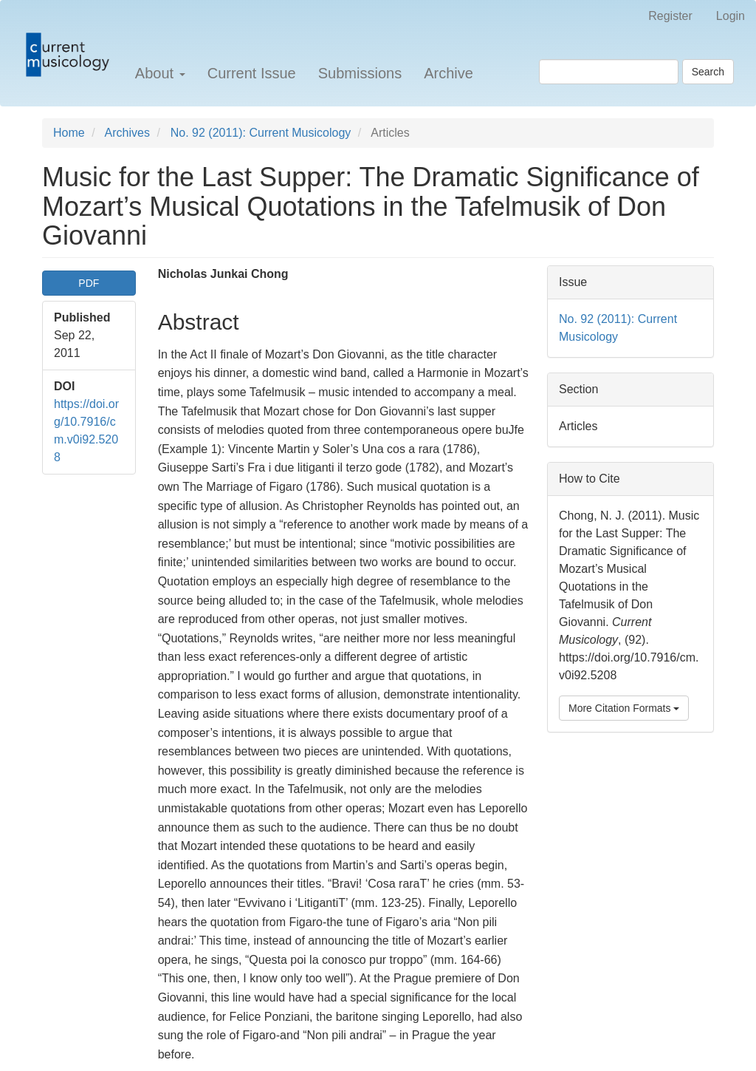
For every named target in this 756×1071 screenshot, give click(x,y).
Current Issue (251, 73)
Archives (127, 132)
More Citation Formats (623, 708)
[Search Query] (608, 71)
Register (670, 16)
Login (730, 16)
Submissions (360, 73)
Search (708, 72)
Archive (448, 73)
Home (69, 132)
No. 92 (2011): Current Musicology (261, 132)
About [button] (160, 73)
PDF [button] (88, 283)
